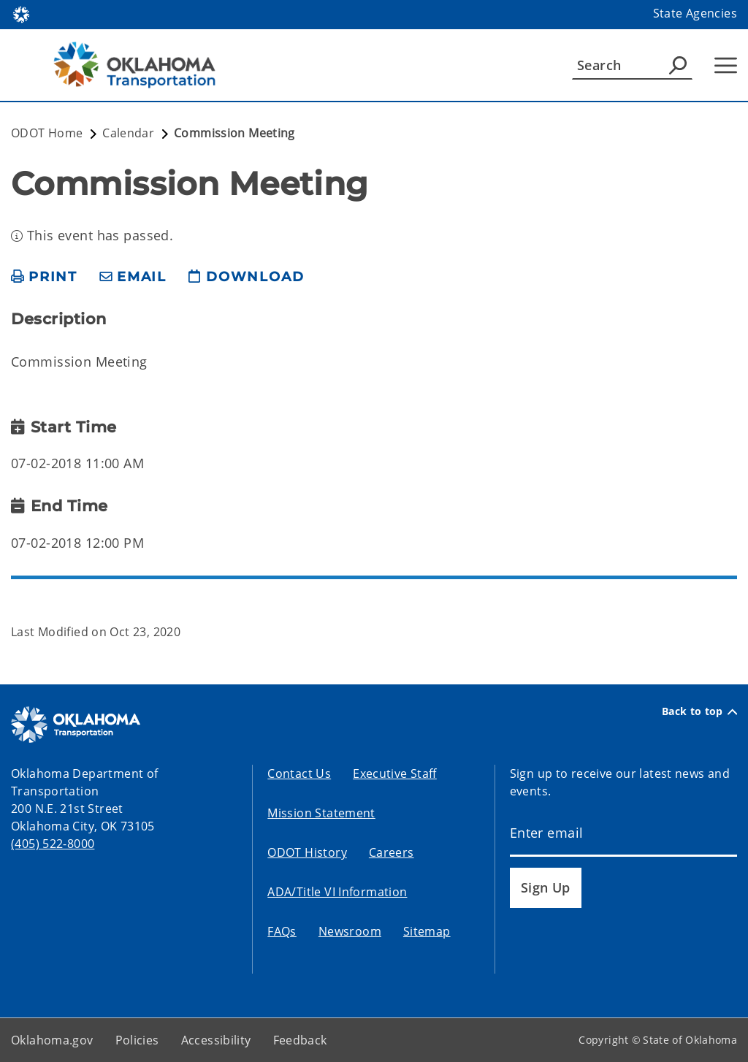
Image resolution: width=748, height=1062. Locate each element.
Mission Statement (321, 813)
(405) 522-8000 (52, 844)
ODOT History (307, 852)
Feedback (300, 1040)
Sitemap (427, 931)
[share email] (133, 277)
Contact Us (299, 773)
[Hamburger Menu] (725, 65)
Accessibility (216, 1040)
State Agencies (695, 13)
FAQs (282, 931)
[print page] (44, 277)
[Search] (632, 65)
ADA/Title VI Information (337, 892)
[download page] (246, 277)
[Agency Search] (677, 65)
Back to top (699, 711)
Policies (137, 1040)
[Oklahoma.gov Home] (21, 13)
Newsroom (349, 931)
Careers (391, 852)
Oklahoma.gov (52, 1040)
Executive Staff (395, 773)
